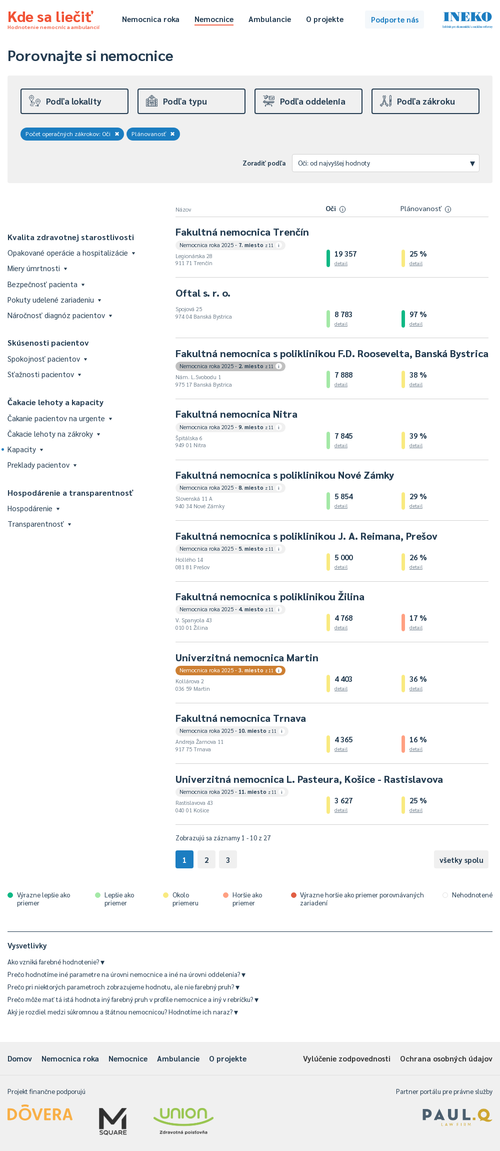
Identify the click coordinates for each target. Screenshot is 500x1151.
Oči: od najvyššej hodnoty (386, 162)
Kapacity (25, 449)
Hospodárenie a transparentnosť (71, 492)
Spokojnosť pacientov (47, 358)
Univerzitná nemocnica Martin (247, 657)
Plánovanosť (154, 134)
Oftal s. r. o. (203, 292)
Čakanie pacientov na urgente (60, 418)
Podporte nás (394, 19)
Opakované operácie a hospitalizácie (71, 252)
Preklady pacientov (42, 464)
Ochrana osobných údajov (446, 1058)
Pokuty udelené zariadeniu (54, 299)
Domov (20, 1058)
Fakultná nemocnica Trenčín (242, 231)
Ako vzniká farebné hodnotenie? (56, 961)
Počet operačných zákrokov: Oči (73, 134)
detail (341, 263)
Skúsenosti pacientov (48, 342)
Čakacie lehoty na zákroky (54, 433)
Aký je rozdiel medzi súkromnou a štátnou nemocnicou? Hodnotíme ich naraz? (123, 1011)
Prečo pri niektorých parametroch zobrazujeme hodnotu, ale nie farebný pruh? (124, 986)
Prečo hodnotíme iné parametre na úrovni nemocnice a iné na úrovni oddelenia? (127, 974)
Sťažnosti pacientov (44, 374)
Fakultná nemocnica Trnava (241, 717)
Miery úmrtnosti (37, 268)
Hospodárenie (34, 508)
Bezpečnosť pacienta (46, 284)
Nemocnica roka (151, 19)
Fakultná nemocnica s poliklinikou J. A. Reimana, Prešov (307, 535)
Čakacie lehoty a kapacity (56, 402)
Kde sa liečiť (54, 18)
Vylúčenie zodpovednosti (346, 1058)
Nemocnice (214, 19)
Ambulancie (269, 19)
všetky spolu (462, 859)
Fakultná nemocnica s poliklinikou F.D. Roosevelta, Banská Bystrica (332, 353)
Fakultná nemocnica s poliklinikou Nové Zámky (285, 474)
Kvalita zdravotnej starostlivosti (71, 237)
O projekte (325, 19)
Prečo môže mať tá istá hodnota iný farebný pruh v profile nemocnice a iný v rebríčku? (133, 999)
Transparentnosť (39, 523)
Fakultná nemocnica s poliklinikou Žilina (270, 596)
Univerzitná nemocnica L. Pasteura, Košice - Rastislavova (309, 778)
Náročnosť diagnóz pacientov (60, 315)
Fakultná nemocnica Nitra (237, 413)
